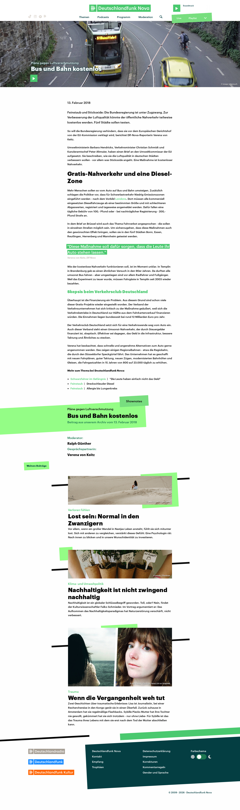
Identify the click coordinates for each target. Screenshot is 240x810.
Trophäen (98, 767)
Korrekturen (150, 761)
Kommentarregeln (154, 767)
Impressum (150, 756)
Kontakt (97, 756)
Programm (123, 17)
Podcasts (103, 17)
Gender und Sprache (155, 772)
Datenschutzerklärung (156, 751)
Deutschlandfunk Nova (106, 751)
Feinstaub (76, 383)
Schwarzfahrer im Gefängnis (88, 378)
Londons (120, 198)
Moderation (145, 17)
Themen (84, 17)
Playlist (193, 18)
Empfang (97, 761)
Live (179, 18)
